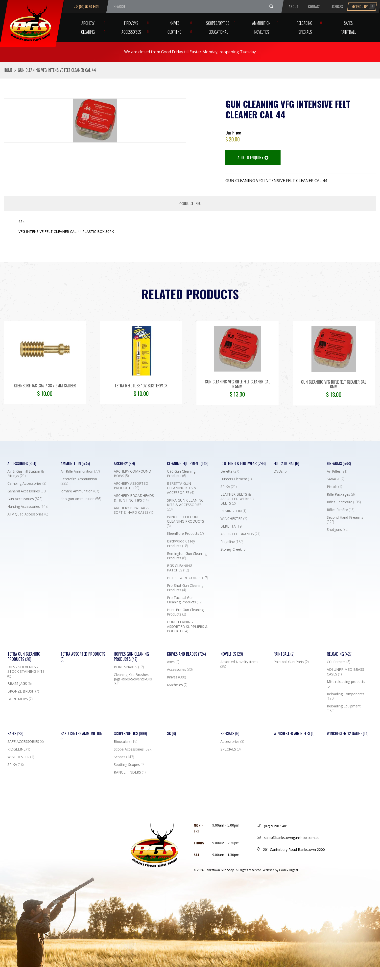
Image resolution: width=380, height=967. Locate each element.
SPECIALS (230, 749)
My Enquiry (363, 6)
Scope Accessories (133, 749)
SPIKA (228, 486)
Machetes (177, 685)
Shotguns (337, 529)
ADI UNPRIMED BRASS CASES (345, 671)
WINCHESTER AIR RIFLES (294, 733)
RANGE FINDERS (129, 772)
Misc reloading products (346, 683)
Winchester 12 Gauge (347, 733)
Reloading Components (345, 696)
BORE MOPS (19, 699)
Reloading (304, 23)
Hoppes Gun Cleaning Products (131, 656)
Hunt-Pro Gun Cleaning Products (185, 612)
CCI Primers (338, 662)
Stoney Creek (233, 549)
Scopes (124, 757)
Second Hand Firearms (345, 519)
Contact (314, 6)
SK (171, 733)
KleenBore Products (185, 533)
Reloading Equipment (344, 708)
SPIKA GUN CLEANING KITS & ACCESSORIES (185, 504)
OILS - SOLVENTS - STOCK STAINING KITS (26, 671)
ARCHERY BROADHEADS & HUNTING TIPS (134, 497)
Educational (218, 32)
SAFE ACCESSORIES (25, 741)
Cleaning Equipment (187, 463)
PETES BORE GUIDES (187, 578)
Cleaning (88, 32)
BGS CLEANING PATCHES (179, 568)
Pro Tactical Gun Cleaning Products (184, 599)
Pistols (334, 486)
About (293, 6)
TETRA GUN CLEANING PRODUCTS (23, 656)
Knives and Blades (186, 654)
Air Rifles (337, 471)
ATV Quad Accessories (27, 514)
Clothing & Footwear (243, 463)
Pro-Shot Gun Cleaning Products (185, 587)
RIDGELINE (18, 749)
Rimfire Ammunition (80, 491)
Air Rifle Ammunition (80, 471)
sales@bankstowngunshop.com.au (288, 837)
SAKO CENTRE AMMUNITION (81, 736)
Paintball (348, 32)
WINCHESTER (233, 518)
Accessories (131, 32)
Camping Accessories (26, 483)
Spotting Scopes (129, 764)
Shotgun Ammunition (81, 499)
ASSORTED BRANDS (240, 534)
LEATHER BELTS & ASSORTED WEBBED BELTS (237, 499)
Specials (305, 32)
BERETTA (231, 526)
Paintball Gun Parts (291, 662)
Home (8, 70)
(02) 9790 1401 (86, 6)
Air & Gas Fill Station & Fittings (25, 473)
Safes (348, 23)
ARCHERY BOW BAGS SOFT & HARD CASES (133, 510)
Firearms (131, 23)
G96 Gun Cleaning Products (181, 473)
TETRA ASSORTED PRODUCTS (83, 656)
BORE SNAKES (129, 667)
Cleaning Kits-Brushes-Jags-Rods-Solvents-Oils (133, 679)
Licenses (337, 6)
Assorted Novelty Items (239, 664)
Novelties (261, 32)
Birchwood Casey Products (181, 543)
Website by (281, 870)
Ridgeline (231, 541)
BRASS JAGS (19, 683)
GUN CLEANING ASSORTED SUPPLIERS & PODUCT (187, 626)
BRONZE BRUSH (23, 691)
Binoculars (125, 741)
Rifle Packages (341, 494)
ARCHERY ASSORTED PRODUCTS (131, 485)
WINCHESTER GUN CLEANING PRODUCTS (185, 521)
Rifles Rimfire (340, 510)
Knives (175, 23)
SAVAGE (335, 479)
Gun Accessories (24, 499)
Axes (173, 662)
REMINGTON (233, 511)
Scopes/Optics (218, 23)
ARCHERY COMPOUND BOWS (132, 473)
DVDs (280, 471)
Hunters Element (236, 479)
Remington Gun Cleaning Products (187, 555)
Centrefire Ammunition (79, 481)
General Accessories (26, 491)
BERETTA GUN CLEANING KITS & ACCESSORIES (181, 488)
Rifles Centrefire (344, 502)
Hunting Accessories (27, 506)
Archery (88, 23)
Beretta (229, 471)
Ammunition (261, 23)
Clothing (174, 32)
